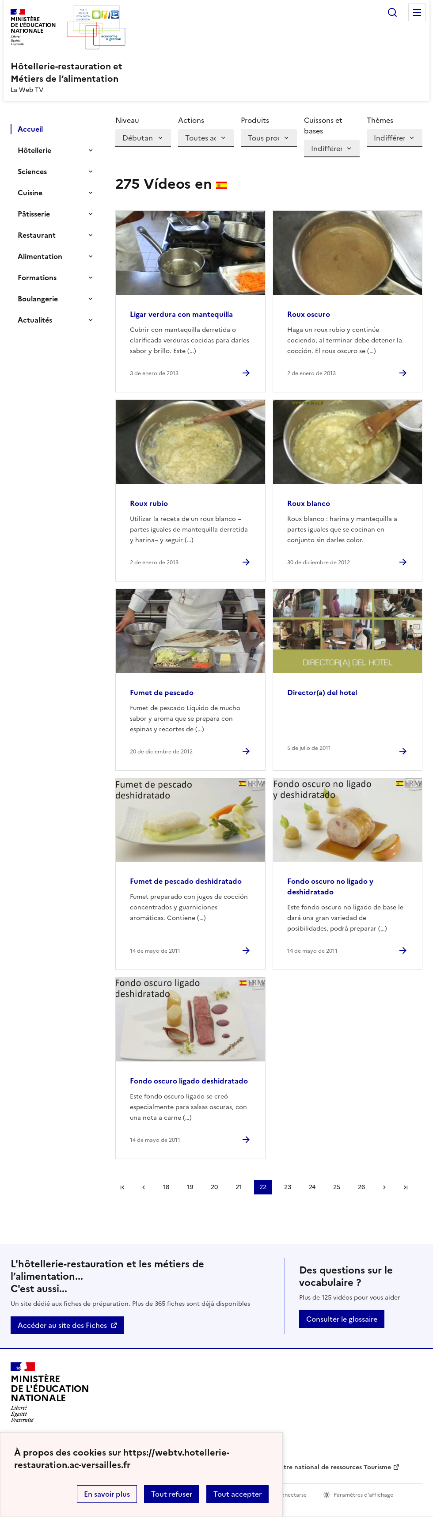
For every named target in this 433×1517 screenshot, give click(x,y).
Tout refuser (171, 1494)
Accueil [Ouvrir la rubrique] (30, 129)
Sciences (32, 171)
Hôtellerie (34, 150)
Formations (37, 277)
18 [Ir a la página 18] (166, 1187)
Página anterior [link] (144, 1187)
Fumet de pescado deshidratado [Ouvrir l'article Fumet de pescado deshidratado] (186, 881)
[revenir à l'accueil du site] (216, 72)
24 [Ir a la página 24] (312, 1187)
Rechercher (392, 12)
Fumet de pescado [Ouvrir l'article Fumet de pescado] (162, 692)
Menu (417, 12)
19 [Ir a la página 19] (190, 1187)
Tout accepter (237, 1494)
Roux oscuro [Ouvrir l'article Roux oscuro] (308, 314)
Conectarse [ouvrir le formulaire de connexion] (292, 1495)
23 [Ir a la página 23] (287, 1187)
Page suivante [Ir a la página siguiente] (384, 1187)
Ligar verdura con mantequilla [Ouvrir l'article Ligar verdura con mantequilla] (181, 314)
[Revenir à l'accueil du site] (50, 1392)
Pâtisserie (34, 214)
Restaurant (37, 235)
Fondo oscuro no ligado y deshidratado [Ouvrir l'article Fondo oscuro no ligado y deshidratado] (330, 886)
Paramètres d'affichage (363, 1495)
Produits (255, 120)
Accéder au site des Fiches (62, 1325)
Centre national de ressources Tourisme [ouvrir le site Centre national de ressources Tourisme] (331, 1467)
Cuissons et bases (323, 125)
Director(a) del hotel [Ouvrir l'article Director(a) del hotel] (322, 692)
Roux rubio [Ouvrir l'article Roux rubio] (149, 503)
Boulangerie (38, 298)
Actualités (35, 320)
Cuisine (30, 192)
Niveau (127, 120)
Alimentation (40, 256)
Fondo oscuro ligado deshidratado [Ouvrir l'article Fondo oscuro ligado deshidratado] (189, 1081)
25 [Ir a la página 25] (336, 1187)
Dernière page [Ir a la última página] (406, 1187)
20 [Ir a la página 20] (214, 1187)
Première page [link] (122, 1187)
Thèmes (380, 120)
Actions (191, 120)
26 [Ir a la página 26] (361, 1187)
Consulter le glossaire (341, 1319)
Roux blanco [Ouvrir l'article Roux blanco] (308, 503)
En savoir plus (107, 1494)
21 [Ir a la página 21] (238, 1187)
